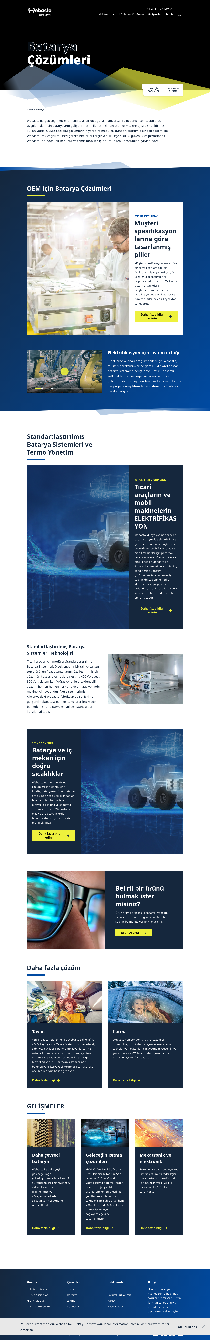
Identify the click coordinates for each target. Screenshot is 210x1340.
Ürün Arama (130, 933)
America (26, 1330)
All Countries (187, 1327)
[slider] (42, 388)
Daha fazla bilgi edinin (152, 316)
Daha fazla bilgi (43, 1080)
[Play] (65, 371)
